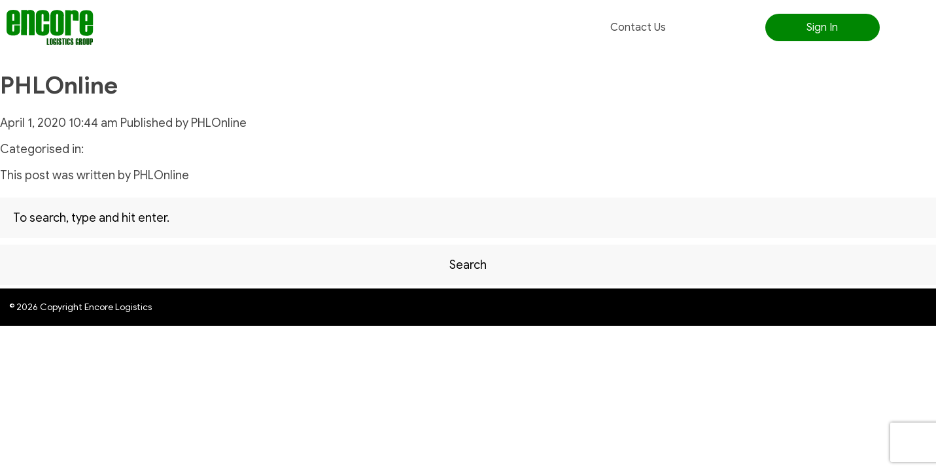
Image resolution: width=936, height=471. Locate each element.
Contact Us (638, 27)
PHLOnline (59, 85)
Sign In (822, 27)
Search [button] (468, 265)
